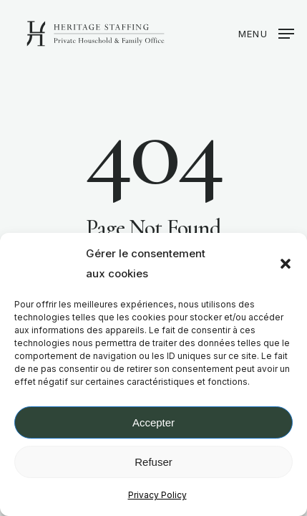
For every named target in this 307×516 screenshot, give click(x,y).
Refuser (153, 462)
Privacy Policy (157, 494)
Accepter (153, 422)
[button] (285, 264)
